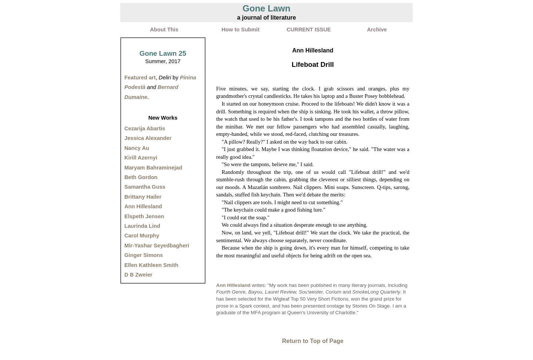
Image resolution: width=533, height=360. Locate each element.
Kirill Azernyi (140, 158)
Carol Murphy (141, 236)
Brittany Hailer (142, 197)
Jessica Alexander (147, 138)
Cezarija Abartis (144, 128)
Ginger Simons (143, 255)
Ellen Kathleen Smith (151, 265)
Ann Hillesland (143, 206)
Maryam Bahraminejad (153, 168)
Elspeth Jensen (144, 216)
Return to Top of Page (312, 341)
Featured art (140, 77)
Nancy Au (136, 148)
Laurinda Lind (142, 226)
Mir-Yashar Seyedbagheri (156, 245)
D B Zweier (138, 275)
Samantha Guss (144, 187)
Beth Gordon (141, 177)
